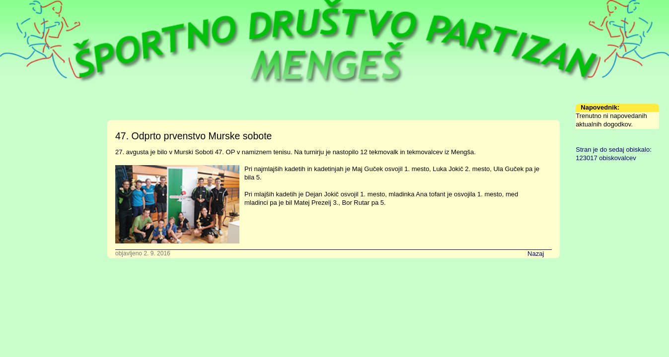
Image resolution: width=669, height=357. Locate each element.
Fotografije (23, 165)
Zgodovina (23, 153)
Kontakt (19, 202)
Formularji (22, 177)
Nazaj (535, 253)
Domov (18, 103)
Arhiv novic (24, 189)
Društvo (19, 115)
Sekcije (18, 140)
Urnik (15, 128)
